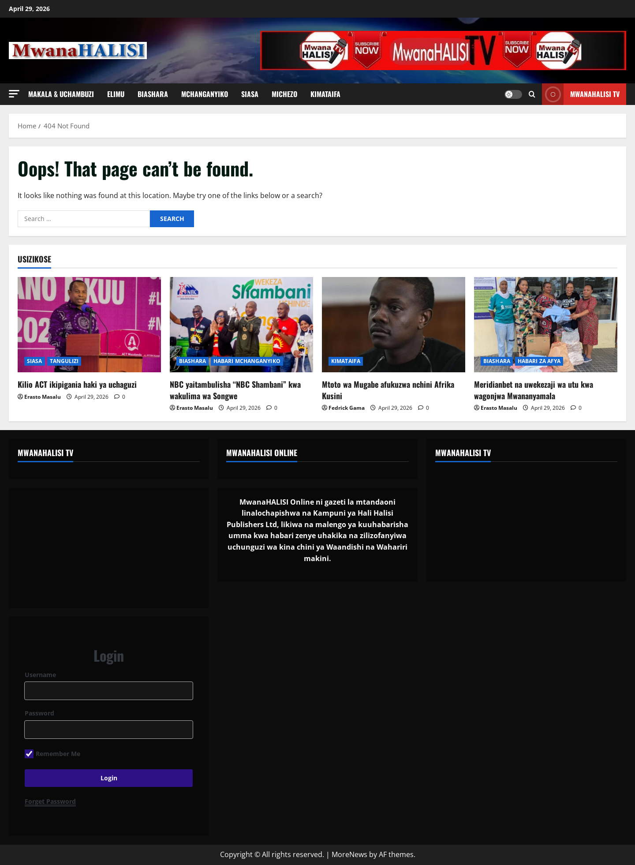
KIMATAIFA (325, 94)
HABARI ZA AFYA (539, 361)
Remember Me (52, 753)
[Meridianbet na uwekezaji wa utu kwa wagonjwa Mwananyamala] (545, 325)
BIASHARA (153, 94)
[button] (14, 93)
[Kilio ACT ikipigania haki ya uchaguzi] (89, 325)
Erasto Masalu (42, 397)
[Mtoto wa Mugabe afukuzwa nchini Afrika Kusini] (393, 325)
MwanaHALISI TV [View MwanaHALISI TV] (581, 94)
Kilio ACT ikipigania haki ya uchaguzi (77, 384)
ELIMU (115, 94)
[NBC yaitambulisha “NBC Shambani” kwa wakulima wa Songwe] (241, 325)
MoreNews (349, 854)
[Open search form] (532, 94)
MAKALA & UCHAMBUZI (61, 94)
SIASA (249, 94)
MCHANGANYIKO (204, 94)
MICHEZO (284, 94)
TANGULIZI (64, 361)
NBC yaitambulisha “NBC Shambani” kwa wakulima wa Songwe (235, 389)
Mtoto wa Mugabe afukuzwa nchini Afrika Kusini (388, 389)
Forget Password (50, 801)
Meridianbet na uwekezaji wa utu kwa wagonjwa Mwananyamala (533, 389)
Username (40, 674)
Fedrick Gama (347, 408)
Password (39, 713)
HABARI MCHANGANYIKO (246, 361)
